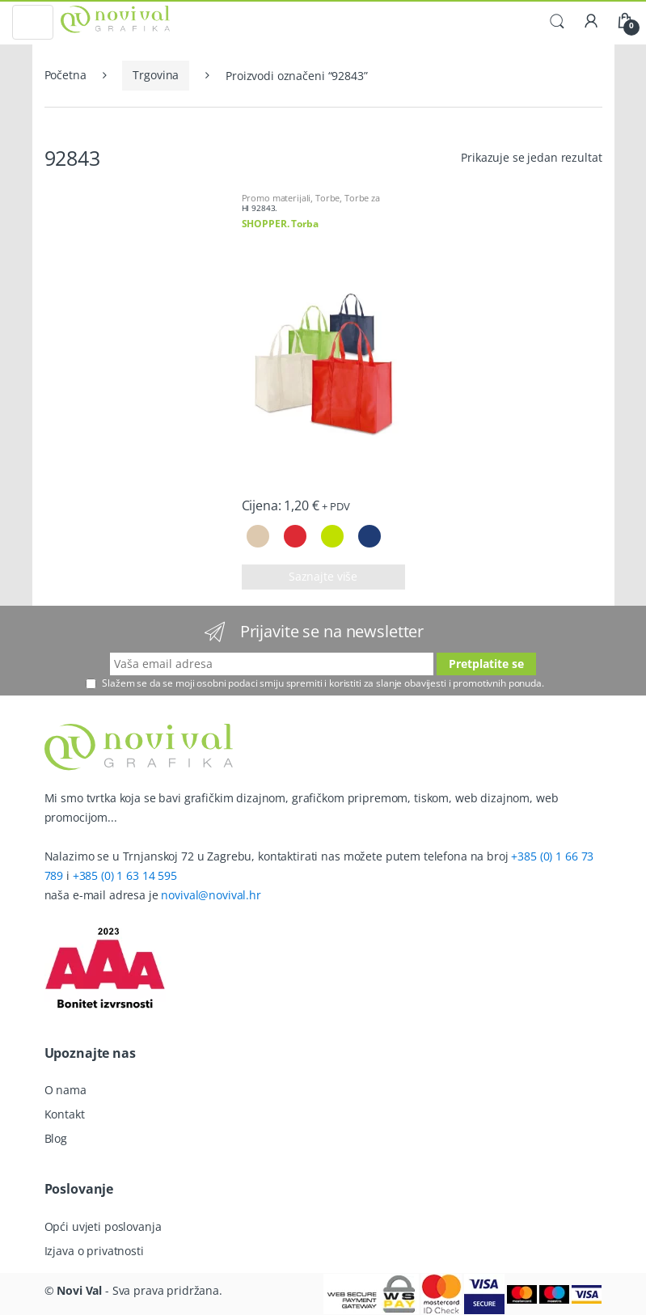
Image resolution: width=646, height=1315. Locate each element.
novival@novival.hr (210, 895)
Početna (65, 74)
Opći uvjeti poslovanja (103, 1226)
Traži (557, 22)
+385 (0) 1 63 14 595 (125, 875)
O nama (65, 1089)
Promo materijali (276, 198)
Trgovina (156, 74)
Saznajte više (323, 576)
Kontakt (64, 1114)
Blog (55, 1138)
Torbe (327, 198)
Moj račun (591, 22)
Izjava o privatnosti (94, 1250)
